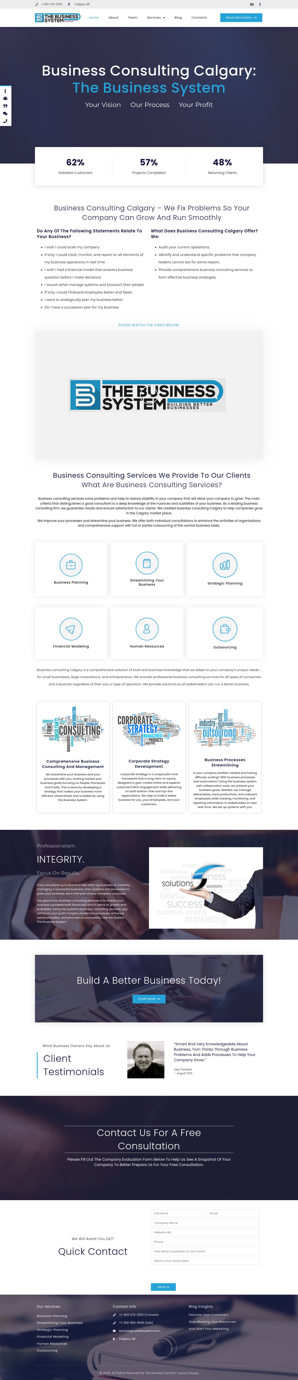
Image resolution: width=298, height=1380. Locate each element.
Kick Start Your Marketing (209, 1329)
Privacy (194, 1373)
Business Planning (52, 1316)
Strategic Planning (52, 1330)
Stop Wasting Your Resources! (213, 1322)
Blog (178, 17)
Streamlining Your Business (60, 1323)
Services (156, 17)
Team (133, 17)
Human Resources (52, 1343)
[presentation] (180, 1274)
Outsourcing (47, 1350)
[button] (149, 395)
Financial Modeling (53, 1336)
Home (94, 17)
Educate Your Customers (208, 1315)
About (114, 17)
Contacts (199, 17)
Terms (182, 1373)
